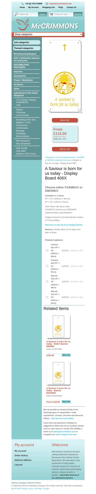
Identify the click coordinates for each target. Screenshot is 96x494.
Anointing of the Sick (26, 119)
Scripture (18, 84)
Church (58, 157)
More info (64, 120)
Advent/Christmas (63, 160)
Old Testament (23, 141)
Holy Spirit (21, 151)
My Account (33, 7)
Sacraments (20, 76)
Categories (49, 157)
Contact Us (71, 7)
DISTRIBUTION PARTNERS (21, 66)
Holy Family (21, 148)
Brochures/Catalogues (25, 54)
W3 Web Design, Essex (23, 489)
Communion (22, 125)
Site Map (38, 489)
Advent (19, 109)
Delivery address (23, 460)
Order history (21, 455)
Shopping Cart (48, 7)
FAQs (60, 7)
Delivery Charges (19, 483)
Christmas (21, 112)
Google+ (46, 489)
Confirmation (22, 128)
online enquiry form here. (66, 434)
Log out (18, 464)
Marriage (20, 131)
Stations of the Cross (26, 153)
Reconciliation (22, 136)
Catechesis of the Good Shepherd (26, 94)
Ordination (21, 133)
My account (20, 451)
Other (16, 88)
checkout (77, 14)
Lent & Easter (22, 115)
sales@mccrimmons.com (61, 4)
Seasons (18, 71)
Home (22, 7)
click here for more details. (62, 418)
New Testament (23, 143)
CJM (18, 105)
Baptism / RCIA (23, 122)
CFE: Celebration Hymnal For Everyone (26, 59)
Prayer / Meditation (23, 80)
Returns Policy (34, 483)
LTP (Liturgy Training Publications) (26, 101)
